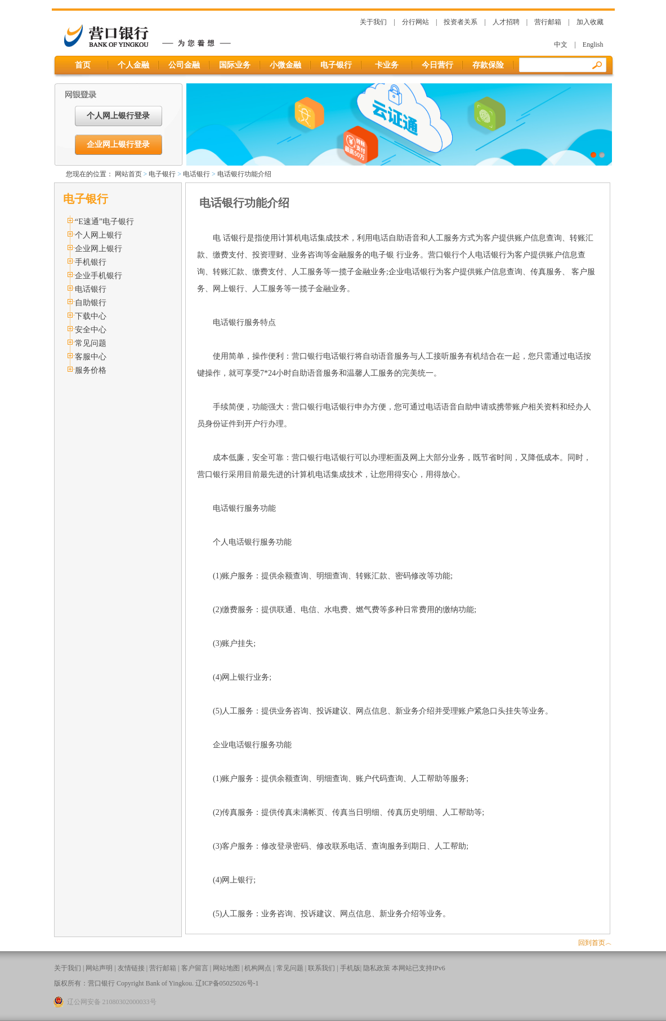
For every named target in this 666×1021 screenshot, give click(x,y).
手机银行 (90, 262)
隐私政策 (376, 968)
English (593, 44)
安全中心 (90, 330)
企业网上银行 (98, 248)
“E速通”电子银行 (104, 221)
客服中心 (90, 357)
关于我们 (373, 22)
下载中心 (90, 316)
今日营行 (437, 65)
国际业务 (235, 65)
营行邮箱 (547, 22)
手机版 (350, 968)
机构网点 (257, 968)
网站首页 (128, 174)
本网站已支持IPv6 (418, 968)
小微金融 (285, 65)
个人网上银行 (98, 235)
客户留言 (194, 968)
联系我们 (321, 968)
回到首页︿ (595, 943)
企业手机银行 (98, 275)
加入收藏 (590, 22)
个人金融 (133, 65)
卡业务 (387, 65)
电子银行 (336, 65)
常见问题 (90, 343)
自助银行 (90, 302)
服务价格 (90, 370)
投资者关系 (460, 22)
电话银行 (196, 174)
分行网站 (415, 22)
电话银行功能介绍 (244, 174)
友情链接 (131, 968)
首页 (82, 65)
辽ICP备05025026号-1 (227, 983)
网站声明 (99, 968)
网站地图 (226, 968)
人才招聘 (506, 22)
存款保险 (488, 65)
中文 (560, 44)
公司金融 (184, 65)
